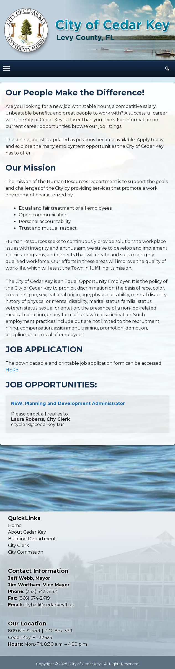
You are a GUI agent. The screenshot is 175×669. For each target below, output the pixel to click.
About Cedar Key (27, 532)
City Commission (25, 552)
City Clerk (18, 545)
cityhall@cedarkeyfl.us (48, 604)
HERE (12, 369)
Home (15, 525)
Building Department (32, 538)
